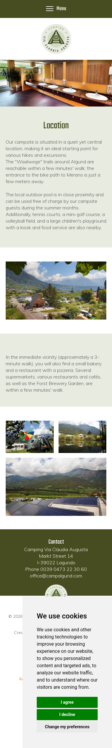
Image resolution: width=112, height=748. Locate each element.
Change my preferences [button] (67, 726)
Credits (21, 632)
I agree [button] (67, 702)
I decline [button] (67, 714)
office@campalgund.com (56, 576)
